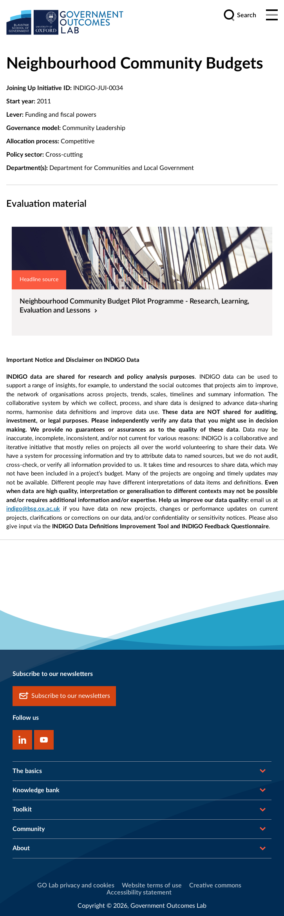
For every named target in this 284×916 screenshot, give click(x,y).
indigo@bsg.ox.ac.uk (33, 509)
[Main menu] (272, 15)
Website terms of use (152, 885)
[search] (239, 15)
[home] (65, 22)
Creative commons (215, 885)
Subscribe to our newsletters (64, 696)
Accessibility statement (139, 892)
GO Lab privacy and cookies (75, 885)
